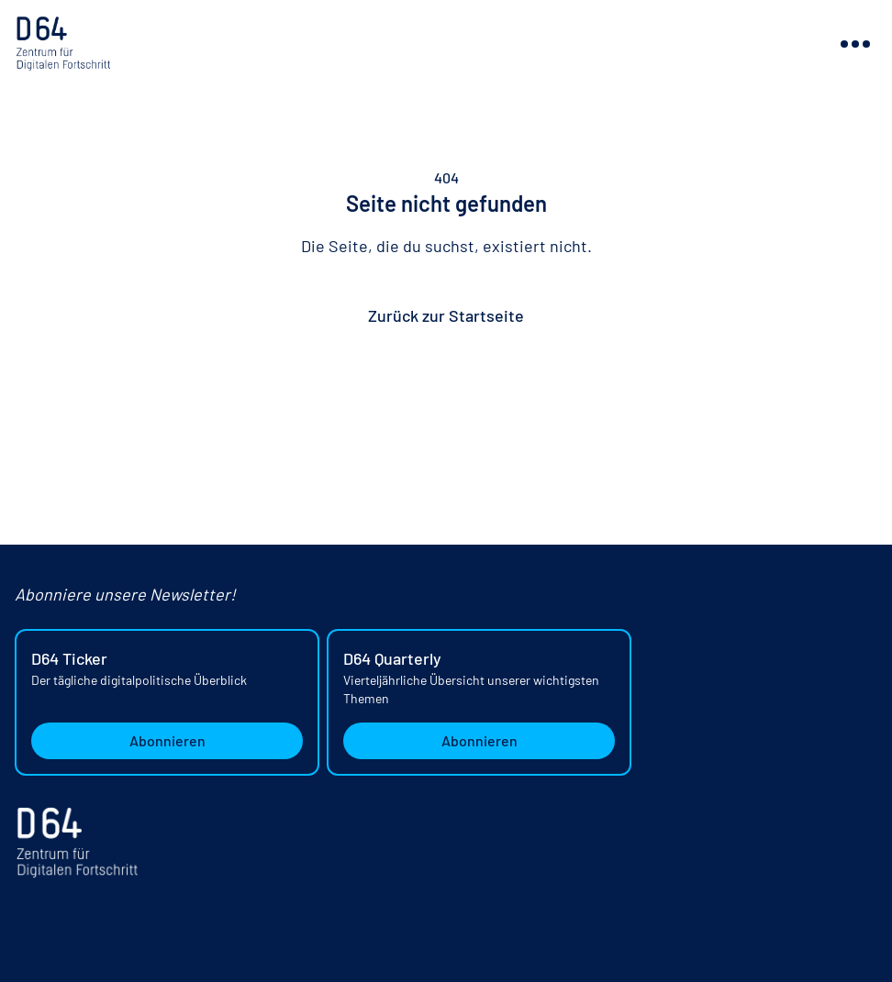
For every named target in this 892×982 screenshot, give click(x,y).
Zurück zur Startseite (446, 315)
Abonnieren (167, 740)
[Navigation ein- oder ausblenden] (855, 44)
